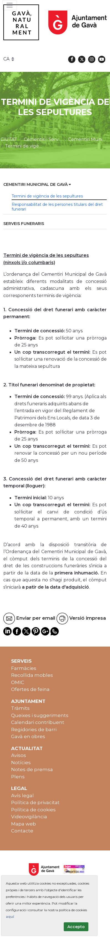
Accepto (76, 926)
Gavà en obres (28, 736)
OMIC (17, 682)
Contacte (22, 831)
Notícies (21, 762)
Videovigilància (29, 816)
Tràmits (20, 708)
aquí (10, 917)
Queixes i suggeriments (39, 715)
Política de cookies (33, 809)
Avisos (18, 755)
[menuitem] (55, 184)
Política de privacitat (35, 802)
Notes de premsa (32, 769)
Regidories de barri (34, 729)
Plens (18, 776)
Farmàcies (23, 668)
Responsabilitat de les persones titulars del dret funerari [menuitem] (57, 207)
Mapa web (23, 824)
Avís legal (22, 795)
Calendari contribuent (37, 722)
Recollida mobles (32, 675)
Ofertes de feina (30, 689)
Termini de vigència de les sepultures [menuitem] (47, 196)
